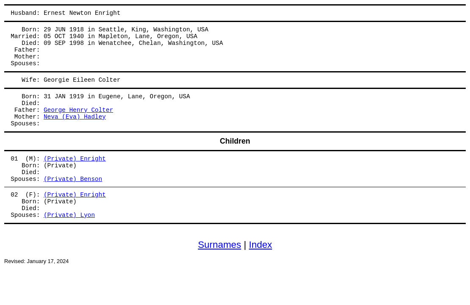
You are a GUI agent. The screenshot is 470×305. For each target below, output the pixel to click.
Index (260, 244)
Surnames (219, 244)
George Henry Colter (78, 110)
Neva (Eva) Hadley (75, 117)
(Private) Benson (73, 179)
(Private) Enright (75, 158)
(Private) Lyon (69, 215)
